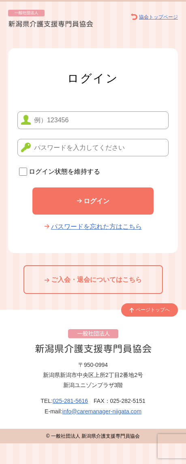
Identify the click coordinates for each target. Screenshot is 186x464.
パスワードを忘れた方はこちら (93, 226)
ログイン (93, 201)
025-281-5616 (70, 401)
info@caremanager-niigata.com (102, 411)
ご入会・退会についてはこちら (93, 279)
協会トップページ (154, 17)
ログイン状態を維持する (59, 171)
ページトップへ (149, 310)
